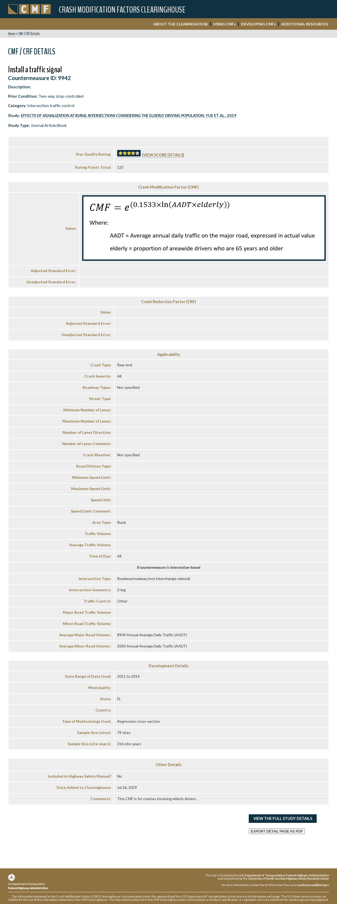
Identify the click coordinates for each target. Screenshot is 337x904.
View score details (163, 155)
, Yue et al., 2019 (128, 115)
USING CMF (224, 24)
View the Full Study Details (282, 818)
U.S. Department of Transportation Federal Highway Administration (284, 875)
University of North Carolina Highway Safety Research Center (288, 878)
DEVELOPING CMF (258, 24)
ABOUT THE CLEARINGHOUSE (180, 24)
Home (12, 34)
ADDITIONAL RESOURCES (304, 24)
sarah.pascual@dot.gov (313, 885)
